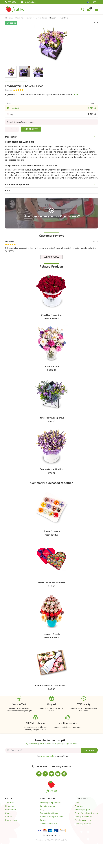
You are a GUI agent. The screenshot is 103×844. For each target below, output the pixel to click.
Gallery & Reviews (83, 816)
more (75, 94)
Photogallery (11, 820)
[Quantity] (12, 129)
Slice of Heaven (51, 531)
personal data (47, 756)
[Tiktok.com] (64, 774)
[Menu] (96, 9)
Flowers (29, 18)
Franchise (79, 806)
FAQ (7, 190)
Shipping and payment (50, 802)
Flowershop (10, 806)
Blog (77, 802)
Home (9, 18)
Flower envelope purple (51, 417)
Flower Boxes (41, 18)
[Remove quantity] (7, 129)
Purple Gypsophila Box (51, 469)
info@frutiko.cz (28, 2)
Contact (8, 816)
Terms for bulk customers (86, 813)
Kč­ (94, 2)
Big (11, 114)
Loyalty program (47, 806)
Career (8, 813)
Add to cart (31, 129)
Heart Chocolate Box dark (51, 582)
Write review (51, 257)
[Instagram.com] (45, 774)
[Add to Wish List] (96, 23)
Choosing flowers (83, 823)
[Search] (82, 9)
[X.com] (51, 774)
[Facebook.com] (39, 774)
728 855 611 (12, 2)
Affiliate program (82, 809)
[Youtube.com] (57, 774)
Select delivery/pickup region (20, 122)
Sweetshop (10, 809)
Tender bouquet (51, 366)
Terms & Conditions (49, 813)
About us (9, 802)
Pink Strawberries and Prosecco (51, 685)
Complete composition (17, 184)
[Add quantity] (17, 129)
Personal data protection (51, 816)
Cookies (43, 820)
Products (19, 18)
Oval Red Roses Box (51, 315)
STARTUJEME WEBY (57, 840)
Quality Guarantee (48, 823)
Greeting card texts (84, 820)
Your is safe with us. (52, 756)
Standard (14, 108)
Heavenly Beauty (51, 634)
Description (11, 136)
